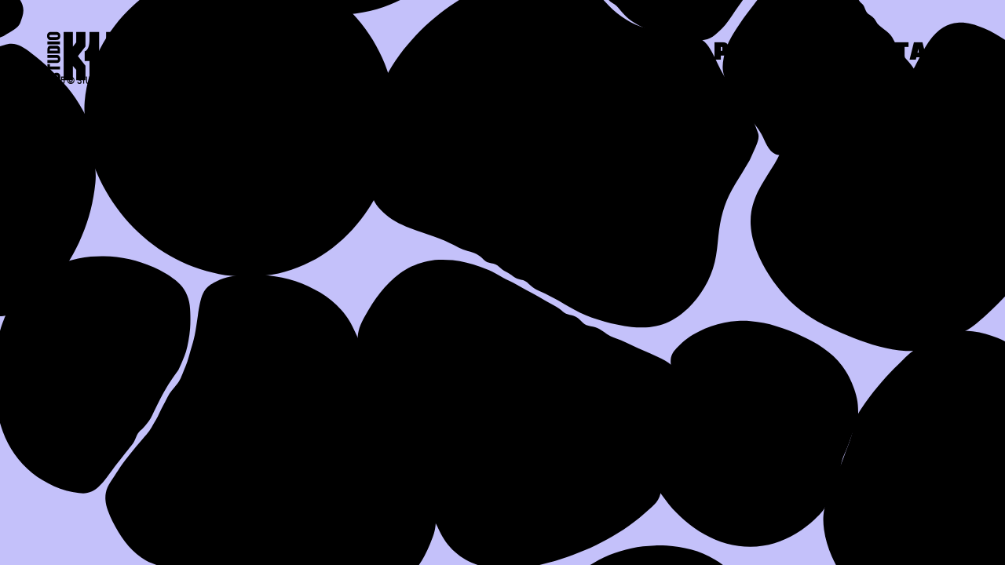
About (502, 53)
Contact (900, 53)
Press (754, 53)
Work (629, 53)
